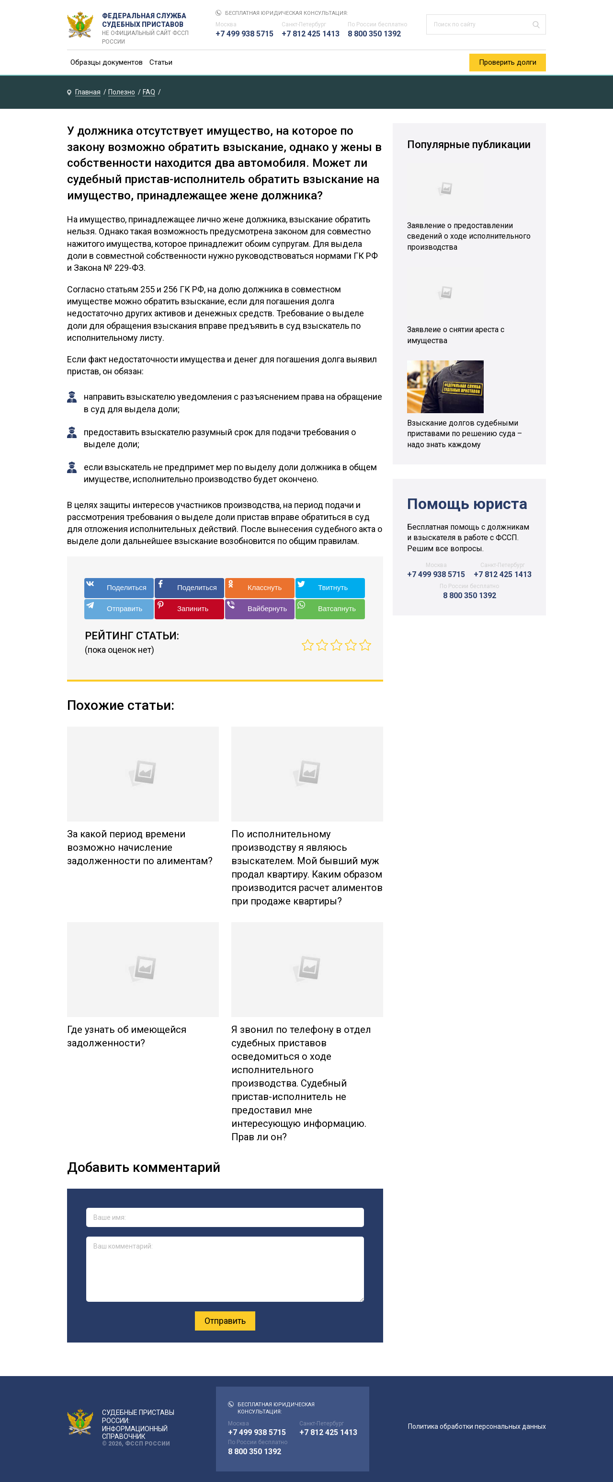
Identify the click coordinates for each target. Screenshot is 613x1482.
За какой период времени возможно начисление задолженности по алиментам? (140, 847)
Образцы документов (106, 62)
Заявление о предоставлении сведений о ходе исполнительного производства (469, 236)
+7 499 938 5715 (244, 33)
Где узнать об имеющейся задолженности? (126, 1036)
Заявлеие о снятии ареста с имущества (455, 335)
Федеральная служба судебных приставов (149, 25)
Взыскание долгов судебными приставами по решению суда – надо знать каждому (464, 433)
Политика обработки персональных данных (477, 1426)
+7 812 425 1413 (311, 33)
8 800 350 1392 (374, 33)
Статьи (160, 62)
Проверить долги (507, 62)
